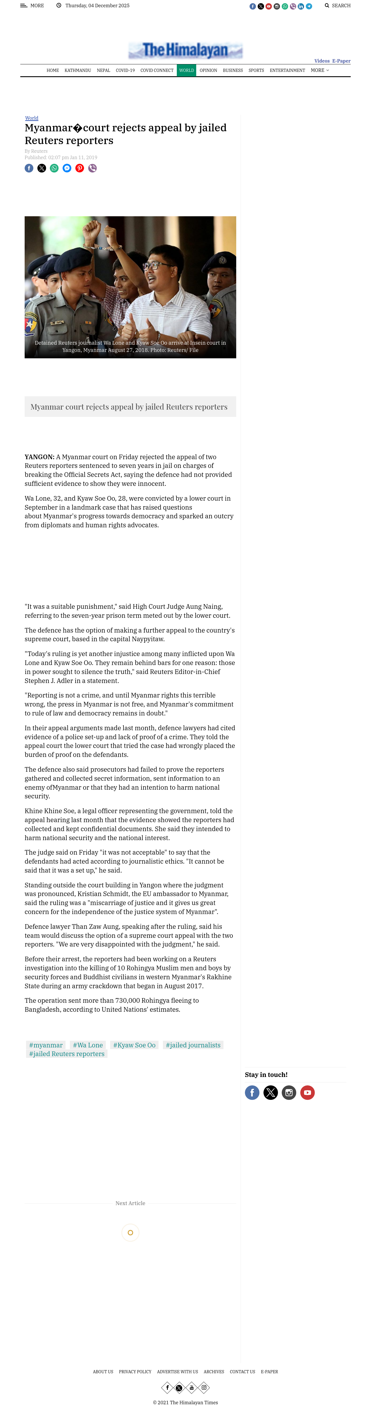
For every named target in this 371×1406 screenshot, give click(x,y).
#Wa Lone (88, 1045)
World (31, 118)
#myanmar (46, 1045)
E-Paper (341, 61)
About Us (103, 1371)
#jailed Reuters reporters (67, 1053)
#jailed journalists (193, 1045)
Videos (322, 61)
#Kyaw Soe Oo (134, 1045)
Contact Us (242, 1371)
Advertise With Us (177, 1371)
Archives (214, 1371)
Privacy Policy (135, 1371)
